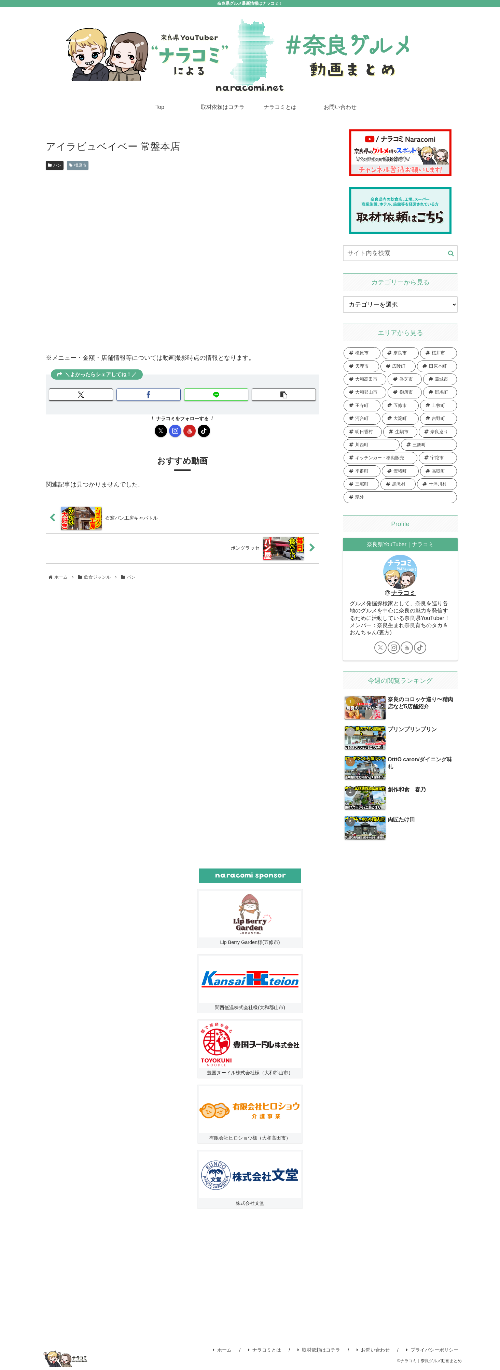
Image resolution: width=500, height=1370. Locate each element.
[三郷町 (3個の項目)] (429, 444)
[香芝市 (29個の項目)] (404, 379)
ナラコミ (403, 593)
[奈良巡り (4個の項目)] (438, 431)
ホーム (222, 1349)
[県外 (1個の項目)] (400, 497)
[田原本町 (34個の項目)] (437, 366)
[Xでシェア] (81, 395)
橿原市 (77, 165)
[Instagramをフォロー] (175, 431)
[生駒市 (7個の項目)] (400, 431)
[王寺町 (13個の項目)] (362, 405)
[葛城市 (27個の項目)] (440, 379)
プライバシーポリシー (432, 1349)
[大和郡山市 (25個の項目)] (365, 392)
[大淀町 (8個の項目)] (400, 418)
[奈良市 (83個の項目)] (400, 353)
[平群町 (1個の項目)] (362, 471)
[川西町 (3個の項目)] (372, 444)
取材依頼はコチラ (318, 1349)
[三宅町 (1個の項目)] (361, 484)
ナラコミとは (264, 1349)
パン (54, 165)
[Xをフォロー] (161, 431)
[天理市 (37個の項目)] (361, 366)
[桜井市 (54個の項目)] (438, 353)
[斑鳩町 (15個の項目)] (440, 392)
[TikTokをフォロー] (204, 431)
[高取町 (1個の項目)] (438, 471)
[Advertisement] (250, 1277)
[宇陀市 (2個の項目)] (438, 458)
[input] (400, 253)
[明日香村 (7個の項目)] (363, 431)
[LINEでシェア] (216, 395)
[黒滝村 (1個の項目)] (398, 484)
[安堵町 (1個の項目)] (400, 471)
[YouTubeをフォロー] (189, 431)
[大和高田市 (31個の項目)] (365, 379)
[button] (284, 395)
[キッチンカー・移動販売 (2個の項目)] (380, 458)
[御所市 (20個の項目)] (404, 392)
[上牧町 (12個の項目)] (438, 405)
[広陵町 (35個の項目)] (398, 366)
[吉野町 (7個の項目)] (438, 418)
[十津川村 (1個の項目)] (437, 484)
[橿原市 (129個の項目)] (362, 353)
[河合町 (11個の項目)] (362, 418)
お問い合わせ (373, 1349)
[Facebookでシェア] (148, 395)
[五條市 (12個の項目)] (400, 405)
